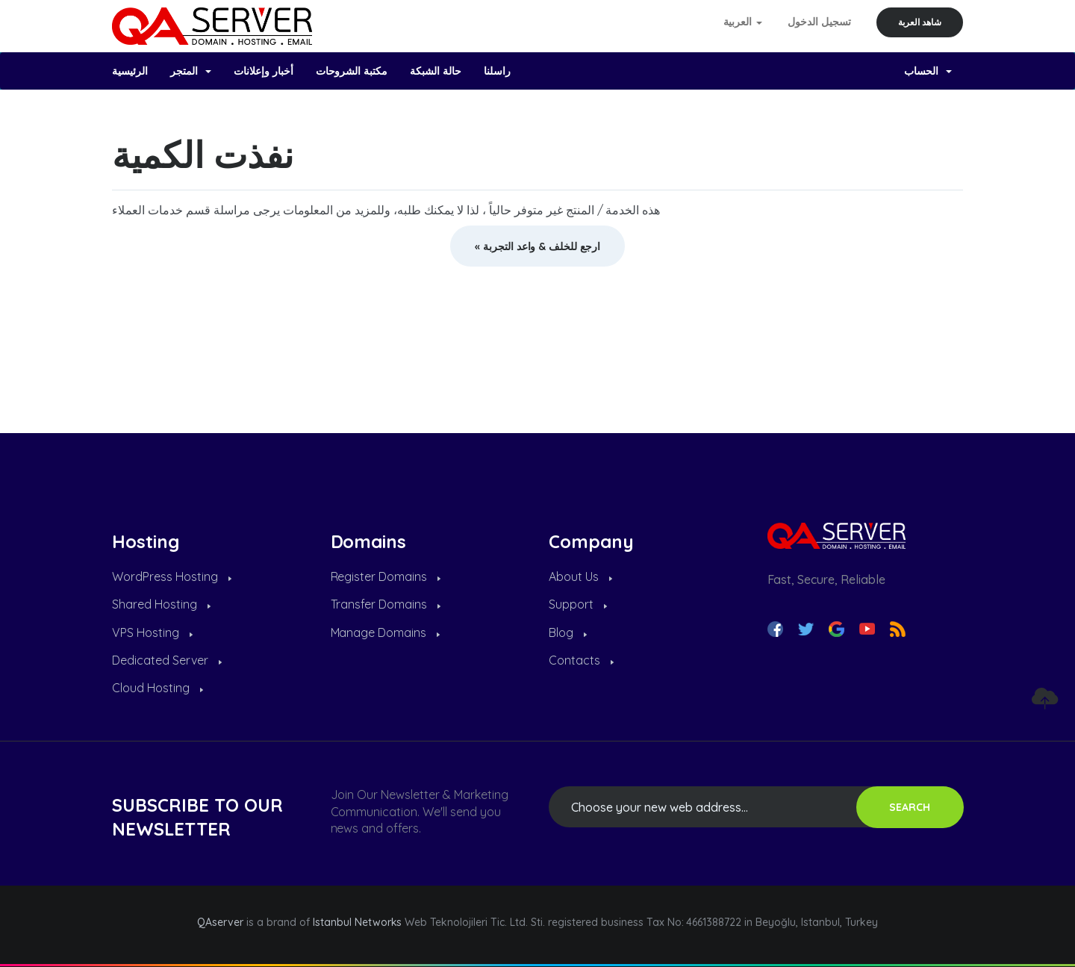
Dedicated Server (167, 660)
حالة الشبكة (435, 71)
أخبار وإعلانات (263, 71)
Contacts (581, 660)
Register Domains (386, 576)
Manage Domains (385, 632)
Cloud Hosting (157, 687)
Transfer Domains (386, 604)
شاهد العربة (919, 22)
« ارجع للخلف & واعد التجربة (538, 246)
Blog (568, 632)
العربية (743, 21)
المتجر (190, 71)
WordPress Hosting (171, 576)
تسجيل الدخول (819, 21)
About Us (580, 576)
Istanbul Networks (357, 922)
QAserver (220, 922)
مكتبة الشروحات (352, 71)
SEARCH (909, 807)
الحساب (928, 71)
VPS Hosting (152, 632)
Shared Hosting (161, 604)
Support (578, 604)
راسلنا (497, 71)
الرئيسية (130, 71)
